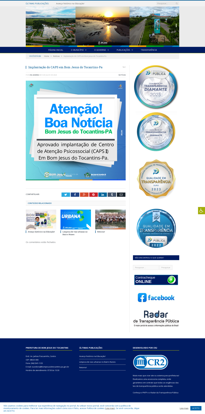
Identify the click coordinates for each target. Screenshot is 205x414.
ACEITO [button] (195, 408)
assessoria (152, 379)
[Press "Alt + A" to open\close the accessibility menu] (201, 210)
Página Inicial (55, 50)
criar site (150, 375)
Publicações (123, 50)
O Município (77, 50)
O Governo (100, 50)
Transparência (149, 50)
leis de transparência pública (145, 386)
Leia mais (109, 408)
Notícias (122, 75)
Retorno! (101, 231)
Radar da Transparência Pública (164, 392)
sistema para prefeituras (168, 375)
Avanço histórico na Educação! (70, 3)
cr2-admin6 (34, 75)
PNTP (145, 392)
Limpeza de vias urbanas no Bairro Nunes (97, 362)
